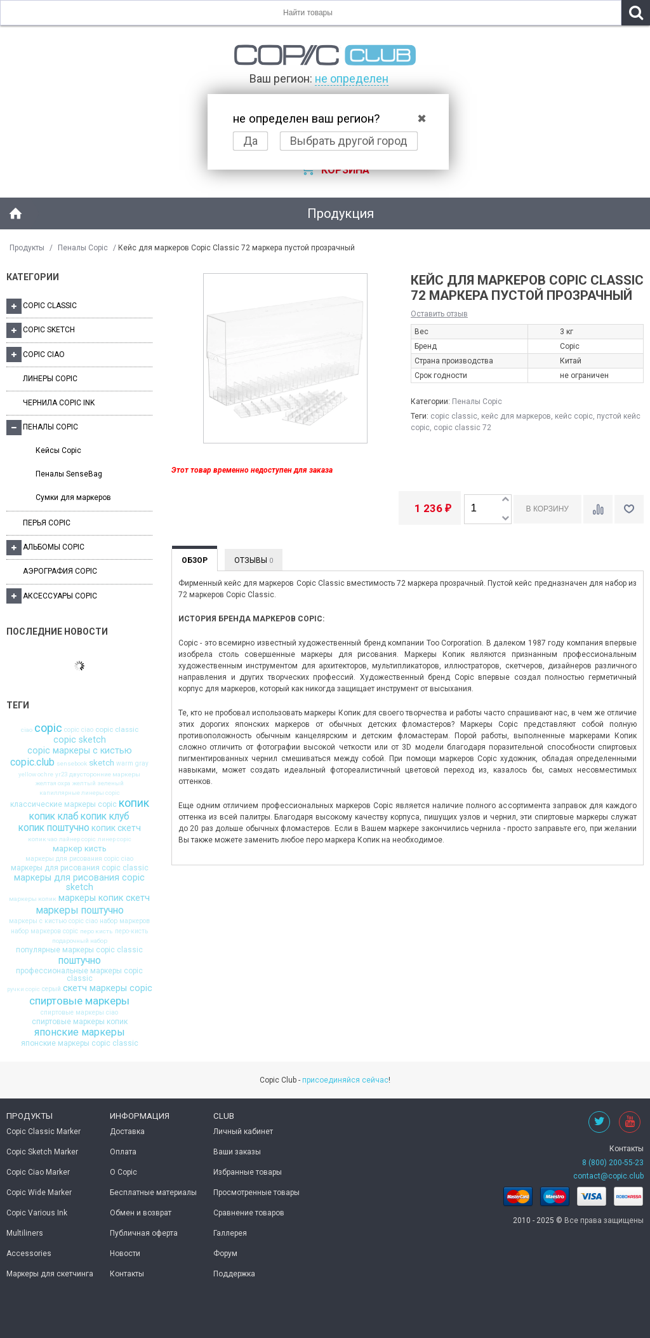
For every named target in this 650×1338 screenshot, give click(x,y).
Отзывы (253, 560)
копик (134, 803)
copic (48, 728)
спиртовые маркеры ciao (79, 1013)
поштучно (79, 961)
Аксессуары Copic (51, 596)
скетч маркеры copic (107, 988)
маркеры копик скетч (104, 898)
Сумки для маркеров (73, 497)
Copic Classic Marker (43, 1131)
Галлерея (230, 1233)
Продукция (340, 213)
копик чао (42, 839)
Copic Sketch (40, 330)
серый (51, 989)
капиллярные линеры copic (79, 793)
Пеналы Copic (83, 247)
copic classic (116, 730)
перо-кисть (131, 931)
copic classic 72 (462, 427)
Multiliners (24, 1233)
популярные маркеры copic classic (79, 950)
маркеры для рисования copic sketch (79, 883)
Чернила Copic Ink (59, 402)
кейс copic (574, 416)
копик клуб (105, 816)
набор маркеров (125, 921)
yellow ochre (35, 774)
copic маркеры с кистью (79, 751)
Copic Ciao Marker (38, 1172)
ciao (26, 730)
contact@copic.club (608, 1176)
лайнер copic (77, 839)
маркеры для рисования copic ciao (79, 859)
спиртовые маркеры (79, 1001)
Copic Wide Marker (39, 1192)
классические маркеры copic (63, 804)
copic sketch (79, 740)
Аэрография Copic (60, 571)
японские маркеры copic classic (79, 1043)
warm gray (132, 763)
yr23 (61, 774)
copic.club (32, 762)
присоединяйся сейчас (345, 1080)
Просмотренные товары (256, 1192)
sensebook (71, 763)
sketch (101, 763)
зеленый (111, 783)
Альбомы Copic (45, 547)
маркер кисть (80, 848)
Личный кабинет (243, 1131)
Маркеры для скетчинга (49, 1273)
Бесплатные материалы (153, 1192)
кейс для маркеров (516, 416)
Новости (125, 1253)
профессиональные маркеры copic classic (79, 974)
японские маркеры (79, 1032)
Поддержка (234, 1273)
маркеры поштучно (80, 910)
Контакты (127, 1273)
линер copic (114, 839)
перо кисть (96, 931)
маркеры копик (32, 899)
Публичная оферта (144, 1233)
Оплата (123, 1151)
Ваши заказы (237, 1151)
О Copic (123, 1172)
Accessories (28, 1253)
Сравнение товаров (248, 1212)
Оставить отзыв (439, 313)
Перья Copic (46, 522)
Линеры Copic (50, 378)
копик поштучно (54, 828)
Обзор (195, 560)
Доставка (127, 1131)
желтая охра (53, 783)
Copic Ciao (35, 354)
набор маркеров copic (44, 931)
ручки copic (23, 989)
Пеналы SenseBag (69, 474)
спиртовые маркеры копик (80, 1021)
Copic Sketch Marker (42, 1151)
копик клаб (54, 816)
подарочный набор (79, 941)
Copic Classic (41, 306)
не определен (351, 78)
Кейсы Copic (58, 450)
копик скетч (116, 828)
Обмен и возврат (140, 1212)
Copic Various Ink (36, 1212)
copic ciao (78, 730)
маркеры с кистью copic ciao (53, 921)
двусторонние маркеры (104, 774)
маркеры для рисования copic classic (80, 868)
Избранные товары (247, 1172)
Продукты (27, 247)
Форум (225, 1253)
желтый (84, 783)
